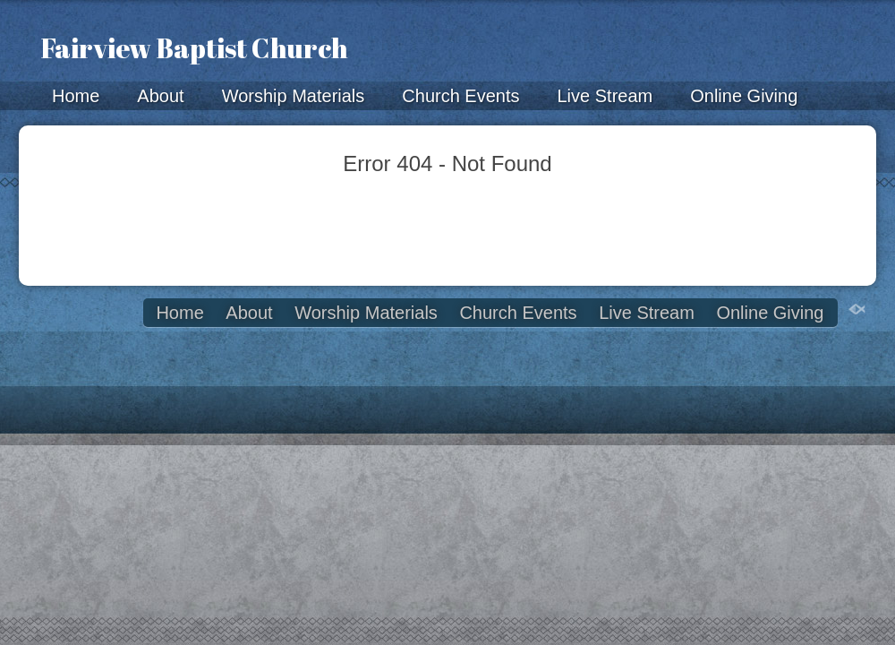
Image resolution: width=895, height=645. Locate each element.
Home (75, 96)
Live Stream (604, 96)
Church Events (460, 96)
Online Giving (743, 96)
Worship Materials (293, 96)
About (160, 96)
